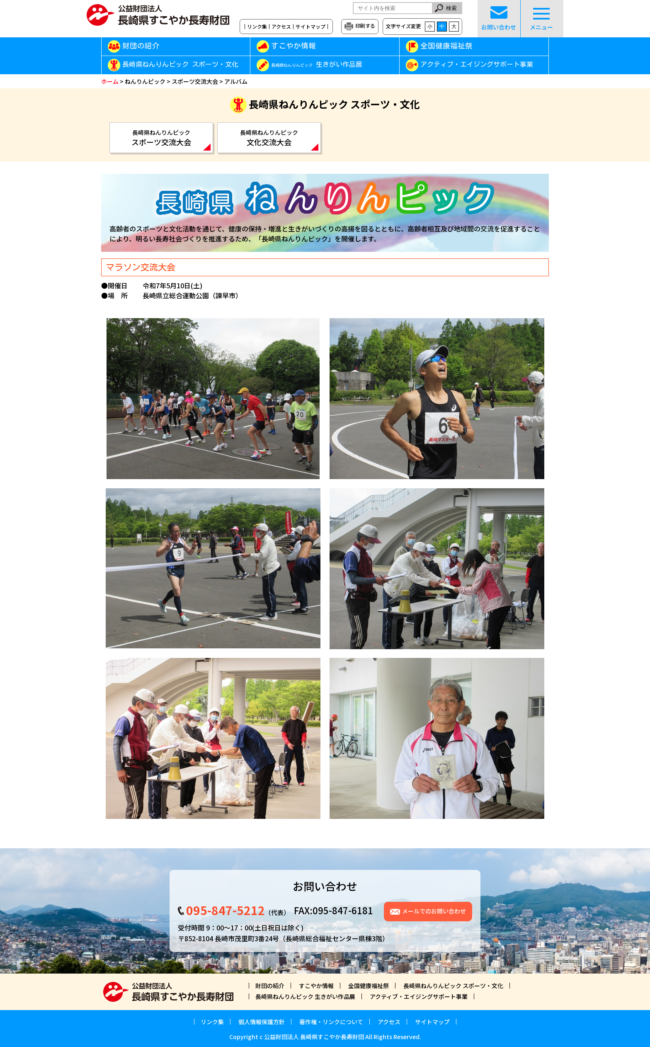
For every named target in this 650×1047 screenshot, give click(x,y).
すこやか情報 (305, 45)
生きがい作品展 (316, 64)
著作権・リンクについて (331, 1022)
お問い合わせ (498, 18)
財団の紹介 (141, 45)
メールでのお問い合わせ (434, 911)
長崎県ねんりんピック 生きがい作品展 (305, 996)
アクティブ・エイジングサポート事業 (476, 64)
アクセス (281, 26)
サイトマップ (310, 26)
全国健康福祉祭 (446, 45)
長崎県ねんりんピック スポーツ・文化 (180, 64)
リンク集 (257, 26)
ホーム (110, 81)
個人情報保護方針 (261, 1022)
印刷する (365, 25)
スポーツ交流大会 (195, 81)
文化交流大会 (269, 137)
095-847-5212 (225, 910)
